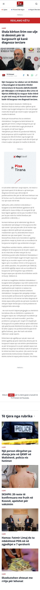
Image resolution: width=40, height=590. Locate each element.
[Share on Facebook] (23, 75)
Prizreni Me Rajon (17, 10)
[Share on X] (28, 75)
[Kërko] (36, 4)
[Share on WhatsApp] (32, 75)
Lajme (4, 10)
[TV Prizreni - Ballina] (20, 4)
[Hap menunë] (4, 4)
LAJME (4, 28)
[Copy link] (36, 75)
